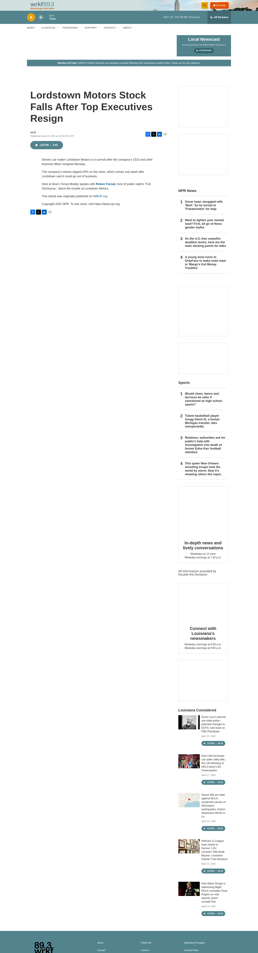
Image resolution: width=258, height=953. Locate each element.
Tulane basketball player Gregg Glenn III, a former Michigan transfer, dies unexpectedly (202, 428)
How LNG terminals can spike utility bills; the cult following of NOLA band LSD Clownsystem (213, 769)
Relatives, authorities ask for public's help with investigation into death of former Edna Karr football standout (205, 451)
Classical (49, 34)
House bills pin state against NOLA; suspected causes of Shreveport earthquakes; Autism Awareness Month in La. (213, 812)
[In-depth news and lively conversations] (203, 517)
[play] (31, 24)
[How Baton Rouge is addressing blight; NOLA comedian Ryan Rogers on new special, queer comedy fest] (189, 895)
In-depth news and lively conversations (203, 552)
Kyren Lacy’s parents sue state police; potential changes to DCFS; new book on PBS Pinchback (213, 730)
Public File (146, 949)
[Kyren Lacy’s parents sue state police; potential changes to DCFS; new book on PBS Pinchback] (189, 729)
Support (91, 34)
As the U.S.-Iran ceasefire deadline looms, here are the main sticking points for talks (205, 249)
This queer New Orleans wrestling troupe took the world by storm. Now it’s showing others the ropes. (203, 475)
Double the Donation (192, 581)
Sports (184, 389)
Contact (110, 34)
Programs (70, 34)
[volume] (41, 24)
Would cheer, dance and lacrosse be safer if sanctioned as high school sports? (203, 406)
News (31, 34)
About (127, 34)
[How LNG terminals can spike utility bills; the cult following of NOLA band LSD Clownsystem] (189, 768)
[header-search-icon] (206, 8)
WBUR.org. (100, 202)
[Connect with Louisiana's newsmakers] (203, 609)
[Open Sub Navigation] (37, 34)
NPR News (187, 197)
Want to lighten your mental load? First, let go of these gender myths (204, 230)
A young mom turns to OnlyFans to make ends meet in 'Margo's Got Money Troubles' (205, 269)
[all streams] (219, 24)
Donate (223, 8)
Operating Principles (194, 949)
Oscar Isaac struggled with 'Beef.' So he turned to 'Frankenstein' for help (204, 212)
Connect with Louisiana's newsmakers (203, 640)
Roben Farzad (106, 190)
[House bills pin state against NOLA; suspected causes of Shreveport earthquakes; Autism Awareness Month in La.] (189, 807)
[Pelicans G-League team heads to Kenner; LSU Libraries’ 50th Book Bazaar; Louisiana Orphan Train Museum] (189, 853)
